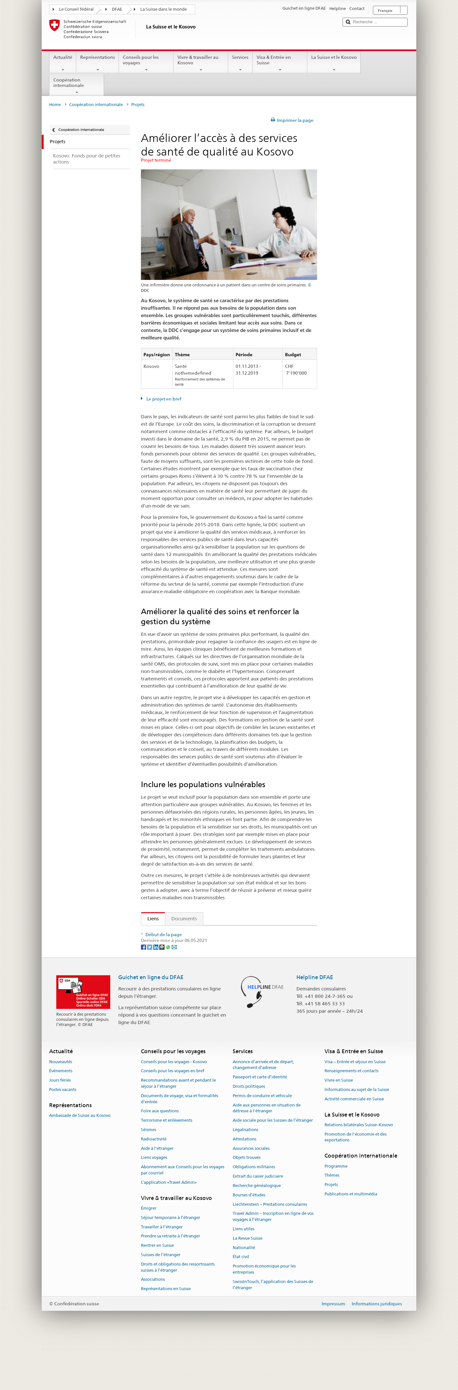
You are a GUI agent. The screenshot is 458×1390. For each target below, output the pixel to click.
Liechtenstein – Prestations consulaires (270, 1254)
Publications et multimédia (351, 1244)
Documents (184, 918)
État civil (241, 1307)
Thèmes (332, 1225)
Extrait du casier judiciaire (258, 1226)
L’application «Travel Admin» (169, 1232)
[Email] (174, 997)
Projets (331, 1234)
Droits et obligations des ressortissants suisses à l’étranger (178, 1317)
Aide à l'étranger (157, 1198)
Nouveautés (60, 1111)
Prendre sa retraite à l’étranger (170, 1286)
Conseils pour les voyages (146, 63)
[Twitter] (150, 997)
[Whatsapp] (168, 997)
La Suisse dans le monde (163, 9)
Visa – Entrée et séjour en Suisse (355, 1111)
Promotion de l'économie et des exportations (356, 1187)
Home (55, 104)
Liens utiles (243, 1279)
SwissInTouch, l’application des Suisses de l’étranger (273, 1334)
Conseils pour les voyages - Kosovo (174, 1111)
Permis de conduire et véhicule (262, 1145)
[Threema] (162, 997)
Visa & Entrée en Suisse (280, 63)
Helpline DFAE (314, 1027)
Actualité (63, 63)
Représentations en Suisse (166, 1339)
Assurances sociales (251, 1198)
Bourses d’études (249, 1245)
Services (240, 63)
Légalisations (245, 1179)
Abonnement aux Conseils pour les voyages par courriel (182, 1220)
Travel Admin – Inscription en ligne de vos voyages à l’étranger (273, 1266)
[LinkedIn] (156, 997)
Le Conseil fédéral (76, 9)
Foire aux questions (160, 1161)
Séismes (148, 1179)
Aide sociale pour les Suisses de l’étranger (273, 1170)
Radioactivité (153, 1189)
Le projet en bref (163, 398)
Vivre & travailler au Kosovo (201, 63)
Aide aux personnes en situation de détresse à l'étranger (267, 1158)
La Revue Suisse (247, 1288)
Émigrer (148, 1258)
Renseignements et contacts (351, 1121)
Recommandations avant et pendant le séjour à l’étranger (178, 1133)
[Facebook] (144, 997)
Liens (150, 918)
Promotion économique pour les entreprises (264, 1319)
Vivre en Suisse (339, 1130)
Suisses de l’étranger (160, 1304)
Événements (60, 1121)
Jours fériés (60, 1130)
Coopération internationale (77, 86)
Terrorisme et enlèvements (166, 1170)
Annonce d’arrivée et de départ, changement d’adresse (263, 1114)
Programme (336, 1216)
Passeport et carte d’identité (260, 1127)
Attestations (244, 1189)
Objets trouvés (247, 1207)
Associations (153, 1329)
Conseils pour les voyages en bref (172, 1121)
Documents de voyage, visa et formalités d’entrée (179, 1148)
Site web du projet (170, 944)
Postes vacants (62, 1139)
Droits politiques (249, 1136)
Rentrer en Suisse (157, 1295)
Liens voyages (154, 1207)
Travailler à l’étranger (162, 1277)
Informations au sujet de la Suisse (357, 1139)
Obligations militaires (254, 1217)
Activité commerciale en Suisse (354, 1149)
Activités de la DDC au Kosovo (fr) (187, 933)
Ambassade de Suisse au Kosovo (80, 1165)
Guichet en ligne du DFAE (151, 1027)
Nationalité (244, 1297)
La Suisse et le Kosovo (334, 63)
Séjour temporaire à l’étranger (170, 1267)
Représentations (98, 63)
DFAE (117, 9)
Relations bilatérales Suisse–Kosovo (359, 1174)
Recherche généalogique (257, 1235)
